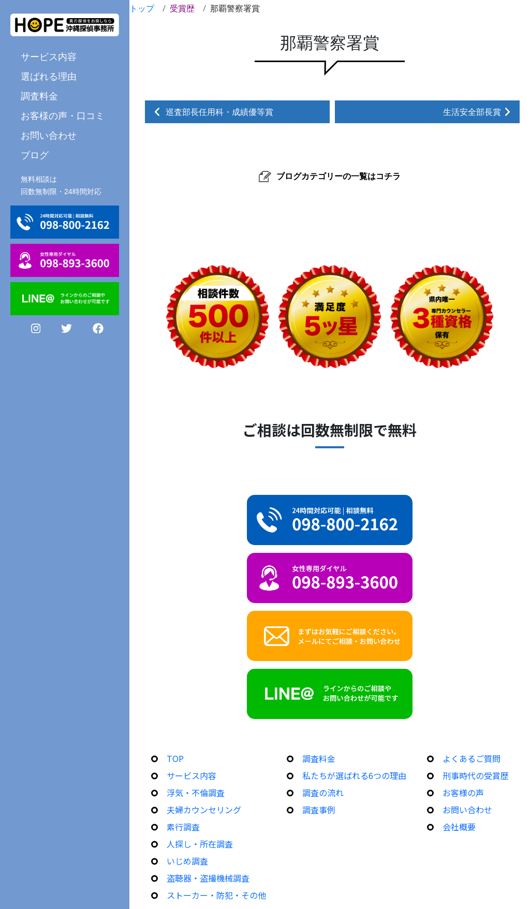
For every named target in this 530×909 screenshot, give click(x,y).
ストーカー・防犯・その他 (216, 895)
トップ (141, 8)
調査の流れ (323, 792)
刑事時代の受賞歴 (476, 775)
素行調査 (183, 826)
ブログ (35, 155)
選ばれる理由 (49, 76)
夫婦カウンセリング (204, 809)
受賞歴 (182, 8)
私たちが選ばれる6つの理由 (354, 775)
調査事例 (318, 809)
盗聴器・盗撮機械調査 (208, 878)
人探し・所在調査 (200, 844)
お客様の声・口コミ (63, 115)
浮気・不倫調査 (196, 792)
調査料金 (39, 96)
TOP (175, 758)
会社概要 (459, 826)
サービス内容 (49, 56)
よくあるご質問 (471, 758)
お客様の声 (463, 792)
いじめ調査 (187, 861)
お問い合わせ (49, 135)
